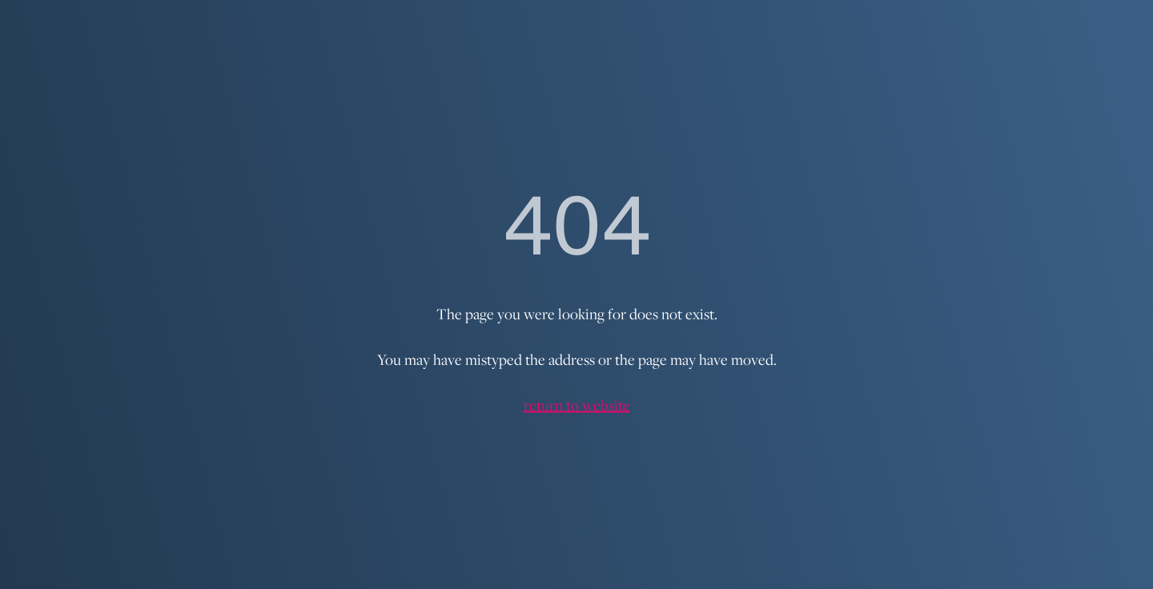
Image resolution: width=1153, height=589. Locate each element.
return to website (577, 405)
